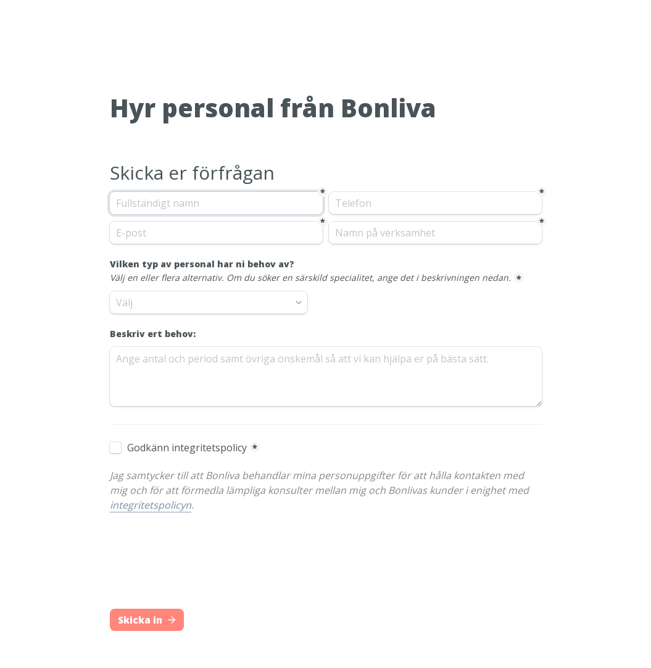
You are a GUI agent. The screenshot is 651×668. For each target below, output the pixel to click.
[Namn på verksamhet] (435, 233)
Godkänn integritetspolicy (187, 447)
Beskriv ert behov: (153, 334)
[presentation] (203, 572)
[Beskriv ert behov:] (326, 376)
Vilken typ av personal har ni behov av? (310, 271)
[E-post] (216, 233)
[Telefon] (435, 203)
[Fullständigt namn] (216, 203)
